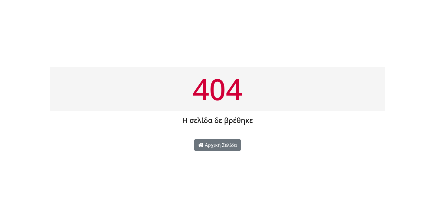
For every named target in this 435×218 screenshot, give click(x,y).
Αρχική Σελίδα (217, 145)
